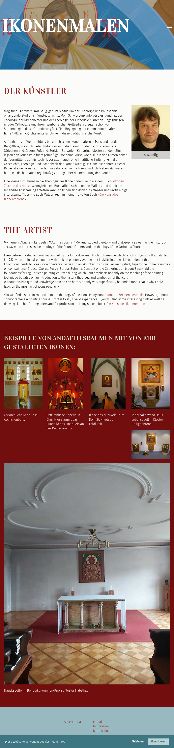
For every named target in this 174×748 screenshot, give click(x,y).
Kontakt (98, 722)
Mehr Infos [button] (58, 741)
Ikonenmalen (66, 26)
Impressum (101, 726)
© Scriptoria (72, 722)
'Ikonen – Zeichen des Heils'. (124, 295)
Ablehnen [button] (137, 741)
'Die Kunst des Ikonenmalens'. (126, 304)
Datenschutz (101, 731)
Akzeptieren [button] (158, 741)
